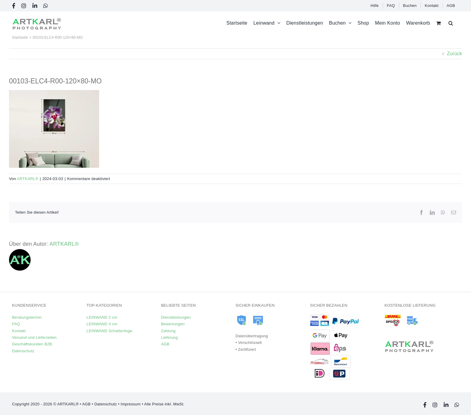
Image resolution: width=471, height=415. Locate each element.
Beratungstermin (26, 317)
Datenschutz (23, 351)
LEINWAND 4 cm (102, 324)
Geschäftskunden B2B (32, 344)
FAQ (16, 324)
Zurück (454, 53)
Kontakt (19, 331)
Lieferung (169, 337)
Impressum (131, 404)
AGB (165, 344)
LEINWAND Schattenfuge (109, 331)
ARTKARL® (27, 178)
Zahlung (168, 331)
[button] (450, 23)
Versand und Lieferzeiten (34, 337)
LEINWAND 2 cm (102, 317)
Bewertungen (173, 324)
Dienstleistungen (176, 317)
